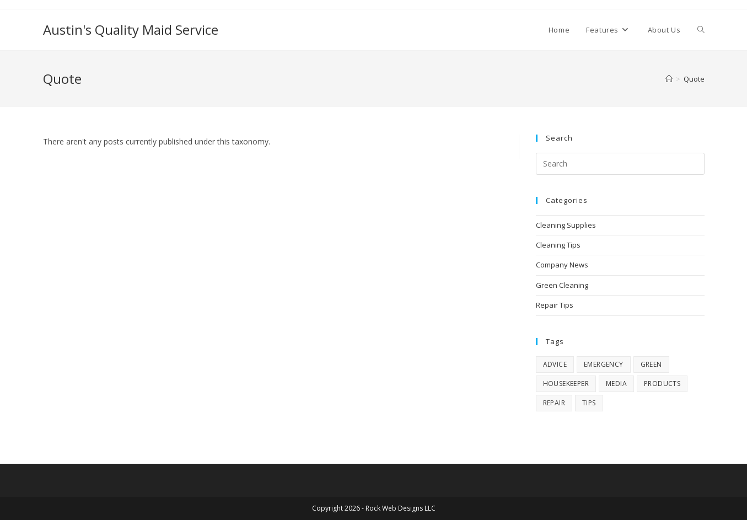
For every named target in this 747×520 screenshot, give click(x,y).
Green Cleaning (562, 285)
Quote (694, 79)
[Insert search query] (620, 164)
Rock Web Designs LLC (401, 508)
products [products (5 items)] (662, 383)
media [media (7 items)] (616, 383)
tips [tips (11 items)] (589, 403)
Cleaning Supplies (566, 225)
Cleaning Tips (558, 245)
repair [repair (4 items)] (554, 403)
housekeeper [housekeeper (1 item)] (566, 383)
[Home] (669, 79)
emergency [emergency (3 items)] (604, 364)
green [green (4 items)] (651, 364)
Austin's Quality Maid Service (130, 29)
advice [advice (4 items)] (555, 364)
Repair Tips (554, 305)
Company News (562, 265)
